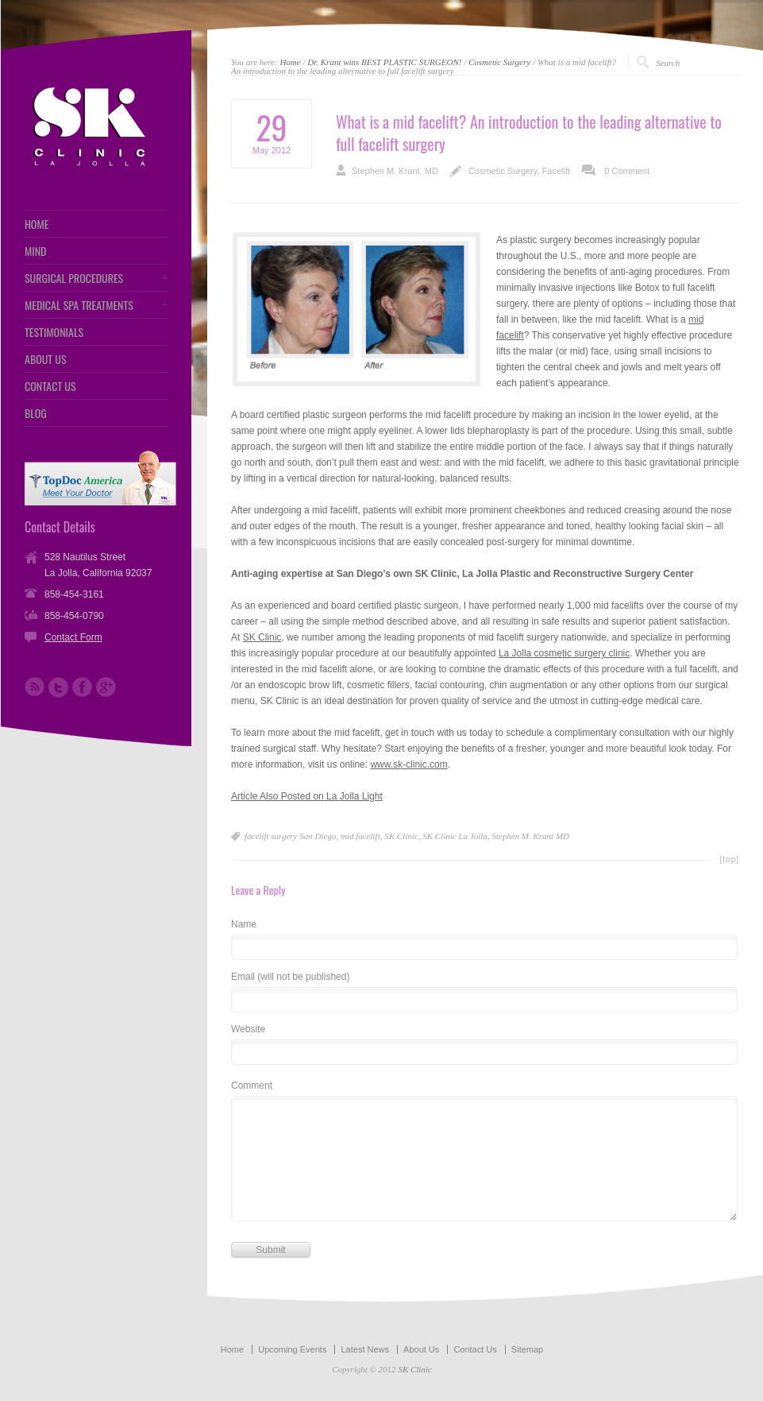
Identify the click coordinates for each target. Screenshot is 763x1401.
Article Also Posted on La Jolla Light (307, 796)
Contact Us (474, 1349)
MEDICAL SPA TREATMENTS (79, 305)
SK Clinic (262, 637)
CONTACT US (50, 386)
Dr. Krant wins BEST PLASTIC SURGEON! (384, 62)
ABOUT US (46, 359)
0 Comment (626, 171)
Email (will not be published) (290, 977)
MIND (35, 251)
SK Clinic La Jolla (454, 836)
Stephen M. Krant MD (530, 836)
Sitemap (527, 1349)
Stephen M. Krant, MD (395, 171)
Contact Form (73, 637)
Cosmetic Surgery (499, 62)
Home (289, 62)
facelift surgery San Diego (290, 836)
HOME (36, 224)
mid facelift (360, 836)
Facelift (556, 171)
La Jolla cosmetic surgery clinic (564, 653)
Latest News (365, 1349)
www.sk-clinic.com (408, 764)
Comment (251, 1086)
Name (243, 924)
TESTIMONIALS (54, 332)
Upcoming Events (292, 1349)
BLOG (36, 413)
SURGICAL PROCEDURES (74, 278)
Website (248, 1029)
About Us (421, 1349)
